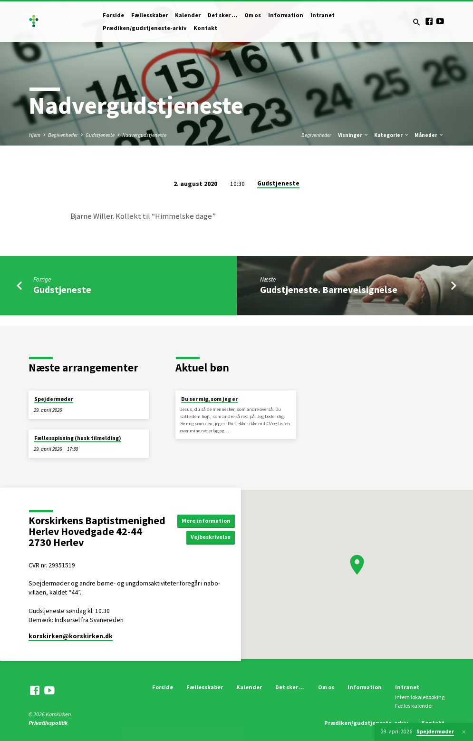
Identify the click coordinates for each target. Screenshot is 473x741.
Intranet (322, 15)
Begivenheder (63, 135)
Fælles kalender (414, 705)
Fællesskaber (149, 15)
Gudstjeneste (100, 135)
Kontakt (205, 27)
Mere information (207, 520)
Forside (113, 15)
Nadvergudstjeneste (144, 135)
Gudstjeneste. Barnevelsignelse (328, 289)
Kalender (188, 15)
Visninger (353, 135)
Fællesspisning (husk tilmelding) (77, 438)
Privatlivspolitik (48, 722)
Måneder (429, 135)
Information (285, 15)
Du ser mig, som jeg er (209, 399)
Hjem (34, 135)
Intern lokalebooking (419, 697)
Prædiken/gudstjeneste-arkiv (144, 27)
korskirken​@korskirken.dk (71, 636)
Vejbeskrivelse (213, 537)
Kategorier (391, 135)
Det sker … (222, 15)
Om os (252, 15)
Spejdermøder (53, 399)
